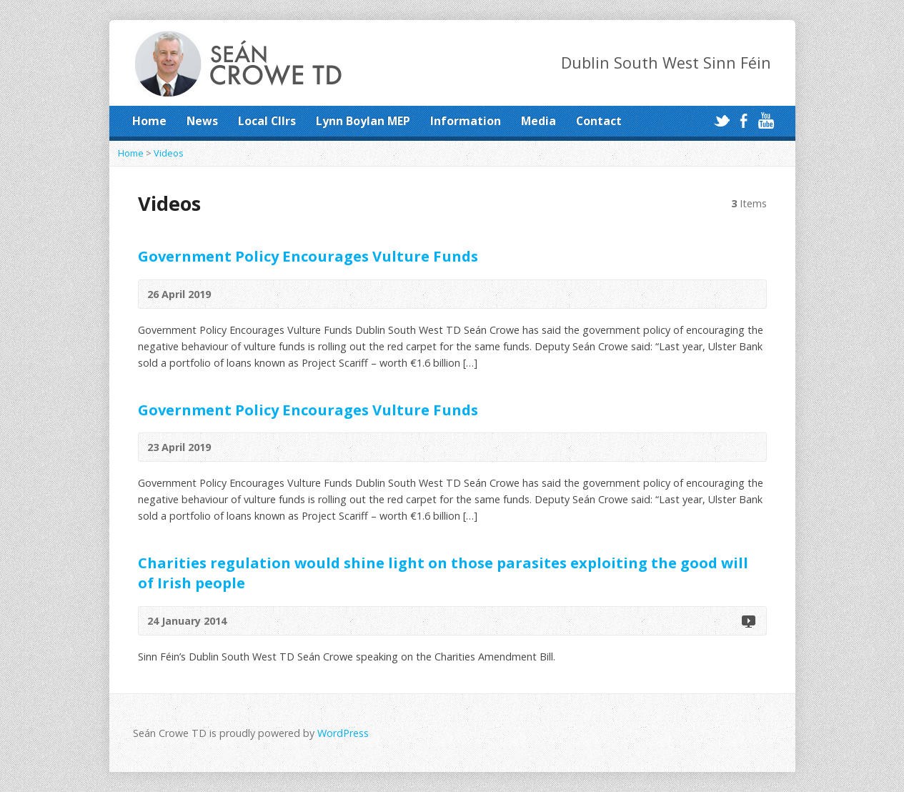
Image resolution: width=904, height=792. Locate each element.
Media (538, 121)
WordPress (343, 733)
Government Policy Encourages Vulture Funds (308, 256)
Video (748, 621)
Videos (169, 153)
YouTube (766, 120)
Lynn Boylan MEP (363, 121)
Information (465, 121)
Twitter (721, 120)
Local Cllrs (267, 121)
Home (149, 121)
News (202, 121)
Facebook (743, 120)
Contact (599, 121)
